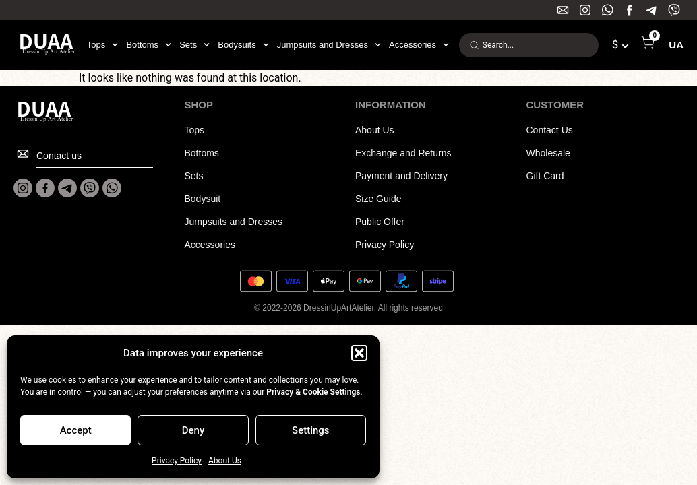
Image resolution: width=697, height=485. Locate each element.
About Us (224, 460)
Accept (76, 430)
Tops (103, 45)
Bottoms (148, 45)
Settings (311, 430)
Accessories (419, 45)
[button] (359, 353)
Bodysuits (243, 45)
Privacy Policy (177, 460)
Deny (193, 430)
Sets (194, 45)
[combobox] (529, 45)
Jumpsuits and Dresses (329, 45)
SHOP (199, 104)
